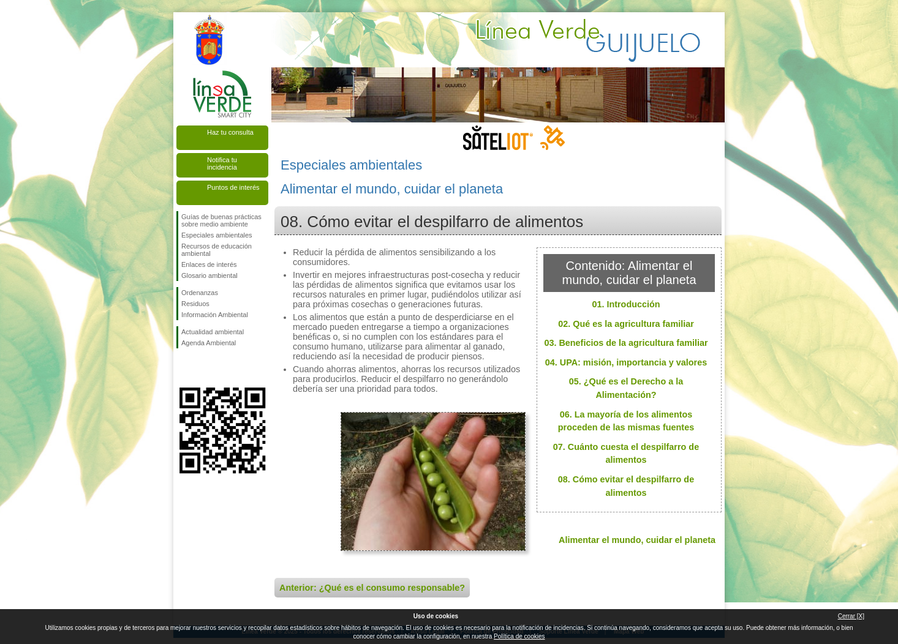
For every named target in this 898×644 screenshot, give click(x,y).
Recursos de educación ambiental (216, 249)
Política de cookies (519, 636)
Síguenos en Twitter (204, 368)
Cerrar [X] (851, 616)
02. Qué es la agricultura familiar (626, 324)
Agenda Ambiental (208, 342)
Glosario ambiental (209, 275)
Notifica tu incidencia (222, 163)
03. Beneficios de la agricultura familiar (625, 343)
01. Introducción (626, 304)
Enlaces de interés (209, 264)
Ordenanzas (199, 292)
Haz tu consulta (230, 132)
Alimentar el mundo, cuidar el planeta (637, 540)
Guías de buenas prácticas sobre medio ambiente (221, 220)
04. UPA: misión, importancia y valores (626, 362)
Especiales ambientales (216, 235)
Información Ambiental (214, 314)
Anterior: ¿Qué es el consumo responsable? (372, 588)
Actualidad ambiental (212, 331)
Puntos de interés (233, 187)
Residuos (195, 303)
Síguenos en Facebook (183, 368)
